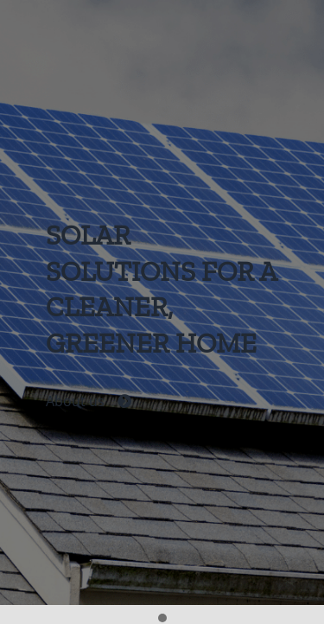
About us (88, 401)
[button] (162, 619)
